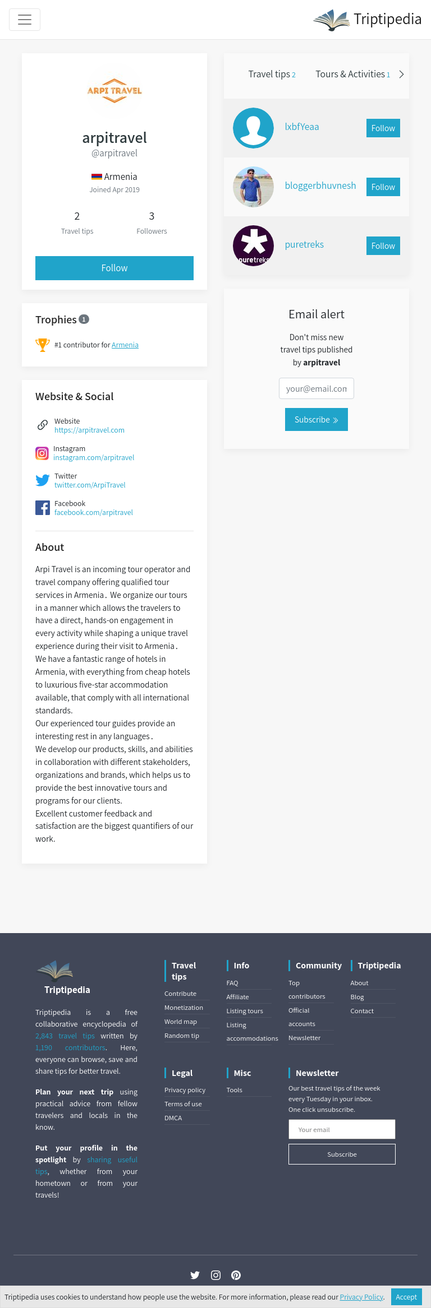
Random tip (181, 1035)
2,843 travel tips (65, 1036)
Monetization (183, 1007)
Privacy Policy (361, 1297)
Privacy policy (184, 1089)
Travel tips (272, 73)
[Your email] (342, 1129)
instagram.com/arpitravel (93, 457)
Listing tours (245, 1010)
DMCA (173, 1118)
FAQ (233, 982)
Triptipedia (367, 20)
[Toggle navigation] (24, 19)
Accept (407, 1297)
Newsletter (304, 1037)
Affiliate (238, 996)
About (360, 982)
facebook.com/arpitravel (93, 512)
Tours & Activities (352, 73)
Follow (115, 268)
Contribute (180, 993)
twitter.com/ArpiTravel (90, 485)
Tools (234, 1089)
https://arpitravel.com (89, 430)
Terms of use (183, 1103)
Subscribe (316, 419)
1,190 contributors (70, 1047)
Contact (362, 1010)
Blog (357, 996)
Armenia (125, 345)
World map (180, 1021)
